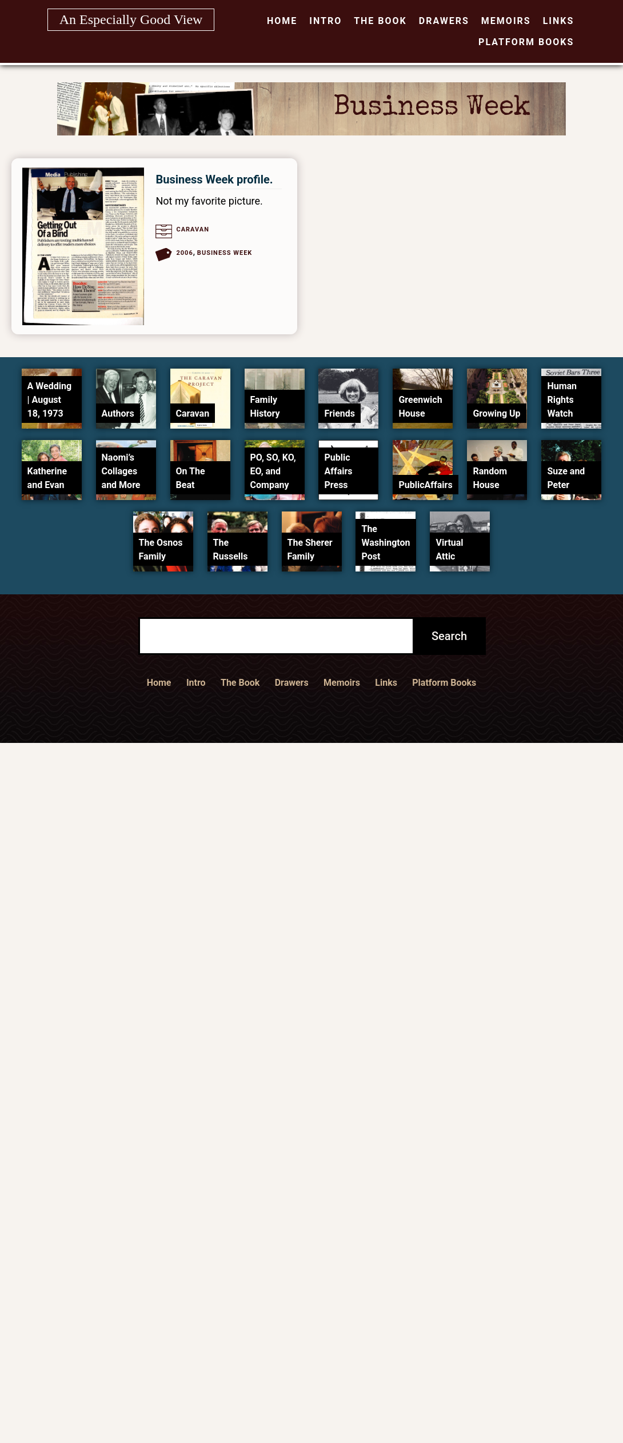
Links (558, 20)
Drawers (444, 20)
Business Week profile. (214, 179)
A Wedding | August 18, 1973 (49, 400)
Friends (339, 413)
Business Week (224, 253)
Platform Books (526, 42)
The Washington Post (385, 542)
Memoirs (506, 20)
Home (282, 20)
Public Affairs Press (338, 471)
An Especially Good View (131, 19)
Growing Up (496, 413)
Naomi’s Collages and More (121, 471)
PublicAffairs (425, 484)
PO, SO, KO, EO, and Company (273, 471)
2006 (184, 253)
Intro (325, 20)
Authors (118, 413)
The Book (380, 20)
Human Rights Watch (562, 400)
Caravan (192, 229)
